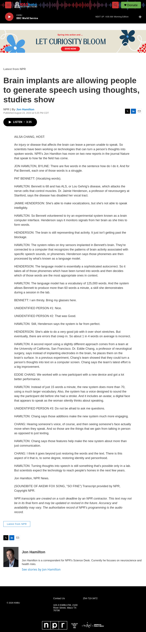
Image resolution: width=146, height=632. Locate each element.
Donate (132, 5)
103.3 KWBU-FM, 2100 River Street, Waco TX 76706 (65, 608)
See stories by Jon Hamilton (41, 569)
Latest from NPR (14, 69)
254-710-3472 (90, 598)
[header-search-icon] (115, 5)
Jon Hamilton (25, 109)
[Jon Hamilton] (10, 557)
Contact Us (59, 598)
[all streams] (141, 16)
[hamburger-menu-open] (8, 5)
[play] (9, 17)
